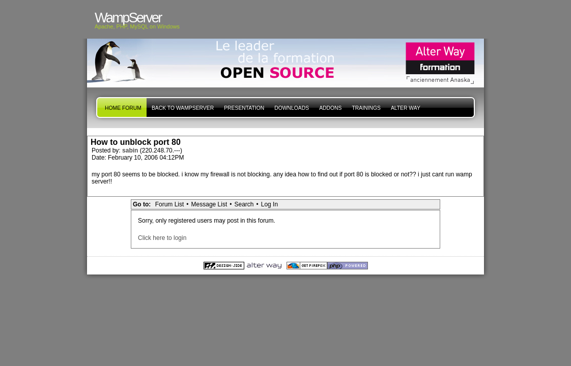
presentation (244, 108)
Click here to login (162, 237)
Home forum (123, 108)
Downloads (291, 108)
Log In (269, 204)
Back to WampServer (183, 108)
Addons (330, 108)
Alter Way (405, 108)
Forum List (169, 204)
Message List (209, 204)
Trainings (366, 108)
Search (243, 204)
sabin (131, 150)
